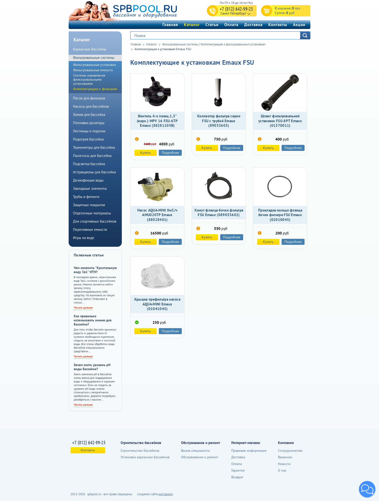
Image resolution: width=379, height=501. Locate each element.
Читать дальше (83, 307)
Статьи (212, 24)
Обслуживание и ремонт (199, 457)
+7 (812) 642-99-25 (236, 8)
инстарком (166, 494)
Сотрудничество (290, 450)
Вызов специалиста (195, 450)
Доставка (253, 24)
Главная (170, 24)
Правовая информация (248, 450)
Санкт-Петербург (233, 13)
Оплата (231, 24)
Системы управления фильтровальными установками (89, 79)
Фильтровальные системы (180, 44)
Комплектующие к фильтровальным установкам (233, 44)
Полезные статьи (89, 255)
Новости (284, 464)
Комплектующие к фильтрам (95, 89)
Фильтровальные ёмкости (93, 70)
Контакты (277, 24)
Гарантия (238, 470)
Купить (145, 152)
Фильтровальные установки (94, 65)
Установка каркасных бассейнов (145, 457)
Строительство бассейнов (140, 450)
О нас (282, 470)
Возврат (237, 477)
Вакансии (285, 457)
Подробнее (170, 152)
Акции (299, 24)
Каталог (192, 24)
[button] (367, 489)
